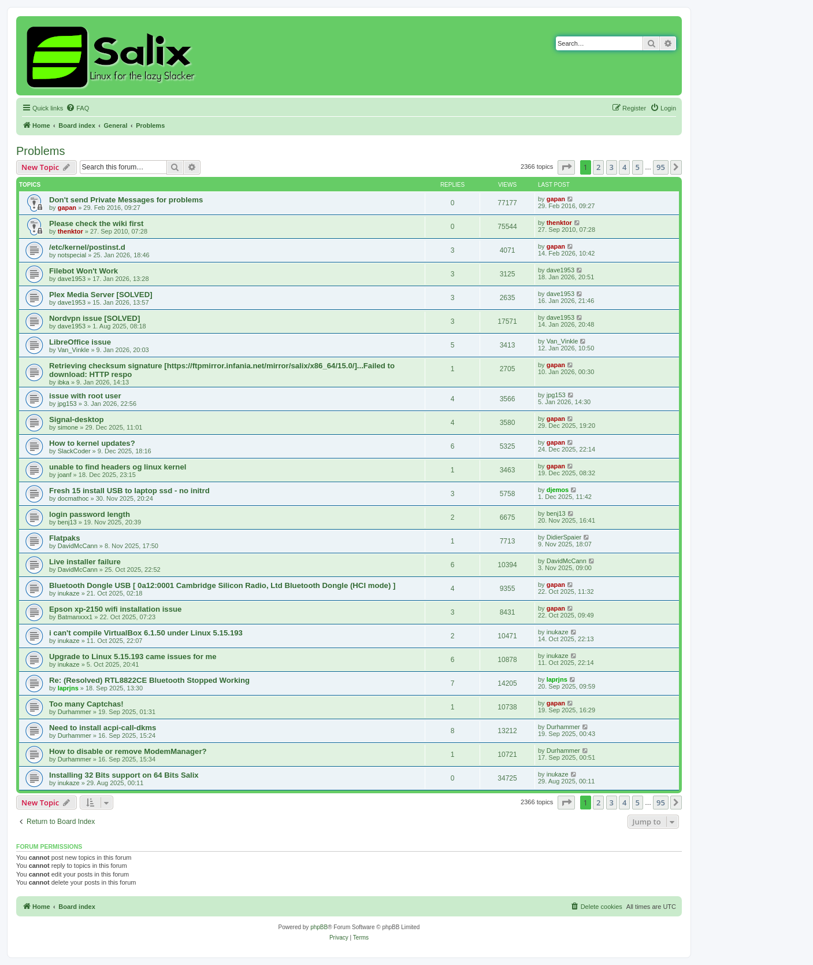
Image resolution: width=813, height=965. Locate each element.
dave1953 (72, 278)
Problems (40, 151)
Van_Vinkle (74, 349)
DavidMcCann (78, 545)
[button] (566, 167)
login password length (89, 514)
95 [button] (660, 167)
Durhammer (74, 711)
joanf (65, 474)
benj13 (67, 522)
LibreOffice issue (80, 342)
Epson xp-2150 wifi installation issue (115, 609)
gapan (67, 207)
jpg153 (67, 403)
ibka (63, 382)
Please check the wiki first (96, 223)
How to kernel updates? (92, 443)
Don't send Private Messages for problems (126, 199)
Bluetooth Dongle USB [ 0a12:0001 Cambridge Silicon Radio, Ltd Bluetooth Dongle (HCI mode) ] (222, 585)
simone (68, 427)
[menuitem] (77, 108)
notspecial (72, 255)
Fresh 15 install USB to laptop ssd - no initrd (129, 490)
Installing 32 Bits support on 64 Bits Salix (124, 775)
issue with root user (85, 395)
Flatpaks (64, 538)
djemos (558, 489)
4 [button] (624, 167)
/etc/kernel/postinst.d (87, 247)
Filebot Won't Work (83, 271)
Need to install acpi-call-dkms (102, 727)
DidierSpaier (564, 537)
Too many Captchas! (86, 704)
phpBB (319, 927)
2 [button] (598, 167)
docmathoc (73, 498)
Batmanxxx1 (75, 616)
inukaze (69, 593)
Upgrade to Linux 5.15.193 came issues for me (133, 656)
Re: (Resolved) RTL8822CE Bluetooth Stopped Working (149, 680)
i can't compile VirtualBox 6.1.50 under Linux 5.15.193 (146, 632)
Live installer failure (85, 561)
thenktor (70, 231)
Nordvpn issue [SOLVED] (94, 318)
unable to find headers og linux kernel (117, 467)
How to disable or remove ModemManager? (128, 751)
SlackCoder (74, 451)
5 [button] (638, 167)
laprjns (68, 688)
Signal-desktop (76, 419)
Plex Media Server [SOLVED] (101, 294)
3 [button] (612, 167)
